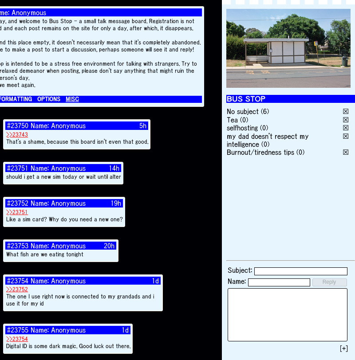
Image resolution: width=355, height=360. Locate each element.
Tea (232, 119)
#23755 (17, 329)
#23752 (17, 203)
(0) (244, 119)
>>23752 (17, 289)
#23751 (17, 168)
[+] (344, 348)
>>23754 (17, 339)
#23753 (17, 245)
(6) (265, 111)
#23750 (17, 125)
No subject (244, 111)
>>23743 (17, 134)
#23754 (17, 280)
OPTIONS (48, 99)
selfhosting (242, 127)
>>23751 (17, 212)
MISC (72, 99)
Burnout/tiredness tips (260, 152)
